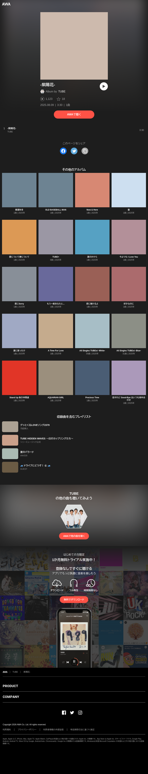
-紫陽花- (26, 672)
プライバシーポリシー (27, 729)
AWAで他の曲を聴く (74, 536)
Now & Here (92, 210)
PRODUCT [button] (10, 686)
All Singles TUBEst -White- (92, 350)
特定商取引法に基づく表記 (83, 729)
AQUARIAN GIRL (56, 397)
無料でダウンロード (74, 599)
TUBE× (55, 257)
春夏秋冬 (19, 210)
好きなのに (129, 304)
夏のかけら (92, 257)
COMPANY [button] (11, 697)
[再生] (104, 86)
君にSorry (19, 304)
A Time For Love (56, 350)
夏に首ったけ (19, 350)
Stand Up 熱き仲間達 (19, 397)
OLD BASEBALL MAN (55, 210)
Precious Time (92, 397)
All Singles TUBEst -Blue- (128, 350)
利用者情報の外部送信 (53, 729)
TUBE (61, 91)
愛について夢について (19, 257)
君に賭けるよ (92, 304)
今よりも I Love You (128, 257)
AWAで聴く (74, 114)
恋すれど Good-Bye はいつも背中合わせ (128, 398)
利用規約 (7, 729)
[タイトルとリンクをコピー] (85, 151)
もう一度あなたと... (55, 304)
